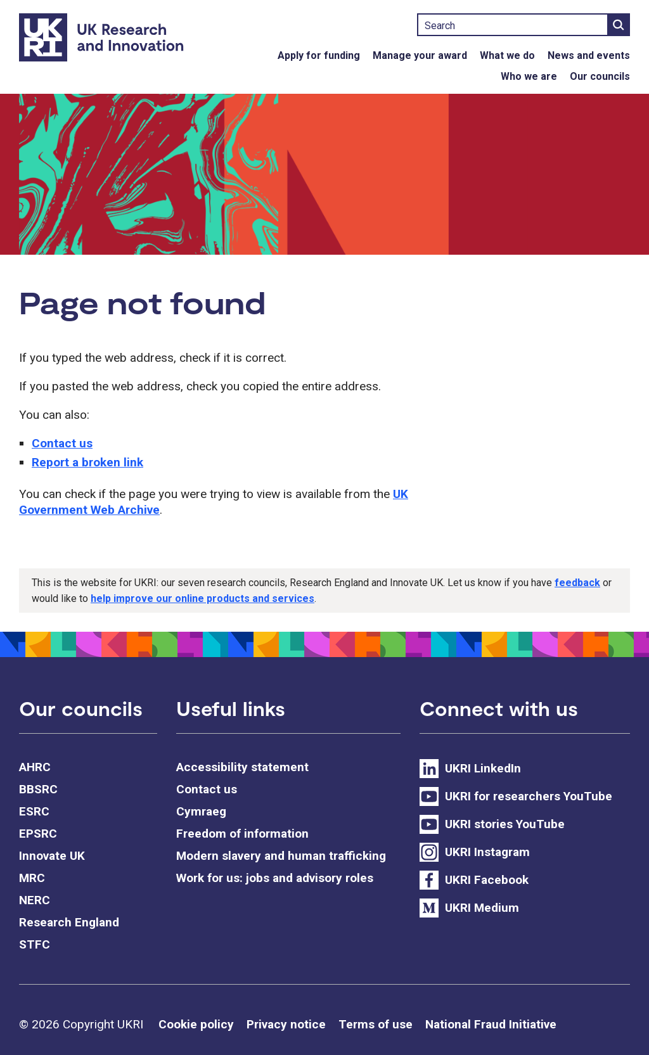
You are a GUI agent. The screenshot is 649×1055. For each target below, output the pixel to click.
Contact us (62, 443)
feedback (577, 583)
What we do (507, 55)
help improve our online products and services (202, 598)
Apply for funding (319, 55)
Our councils (600, 76)
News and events (589, 55)
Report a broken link (87, 462)
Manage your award (420, 55)
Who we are (529, 76)
